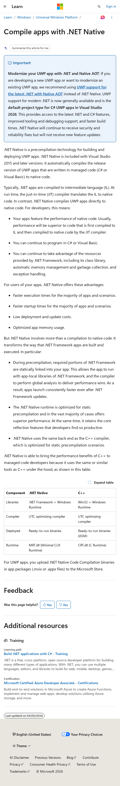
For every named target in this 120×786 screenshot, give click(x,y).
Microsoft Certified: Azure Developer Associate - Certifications (51, 683)
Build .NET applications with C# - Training (36, 654)
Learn (8, 17)
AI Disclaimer (19, 757)
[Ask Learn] (103, 17)
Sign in (111, 6)
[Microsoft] (60, 6)
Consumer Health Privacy (48, 764)
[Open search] (99, 6)
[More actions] (112, 17)
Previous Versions (48, 757)
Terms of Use (86, 764)
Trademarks (18, 771)
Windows (24, 17)
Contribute (91, 757)
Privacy (15, 764)
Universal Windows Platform (57, 17)
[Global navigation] (5, 6)
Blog (70, 757)
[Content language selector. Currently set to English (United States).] (32, 734)
